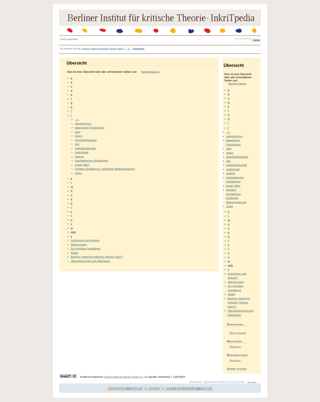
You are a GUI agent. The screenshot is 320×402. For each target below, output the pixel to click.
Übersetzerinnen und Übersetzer (90, 261)
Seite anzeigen (237, 332)
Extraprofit (138, 49)
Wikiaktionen (234, 341)
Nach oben (252, 382)
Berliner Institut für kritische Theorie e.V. (123, 377)
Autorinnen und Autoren (85, 240)
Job (77, 144)
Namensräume (150, 71)
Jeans (78, 135)
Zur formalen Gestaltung (85, 248)
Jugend (79, 156)
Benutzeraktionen (237, 355)
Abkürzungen (79, 244)
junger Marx (82, 164)
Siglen (74, 252)
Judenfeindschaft (85, 148)
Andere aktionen (236, 368)
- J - (77, 119)
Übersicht (235, 346)
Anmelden (235, 360)
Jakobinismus (83, 123)
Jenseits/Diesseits (86, 140)
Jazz (77, 131)
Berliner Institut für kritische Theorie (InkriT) (103, 49)
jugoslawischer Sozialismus (91, 160)
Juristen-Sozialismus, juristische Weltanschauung (105, 168)
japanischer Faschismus (89, 127)
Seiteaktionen (235, 324)
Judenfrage (81, 152)
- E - (129, 49)
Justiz (78, 173)
